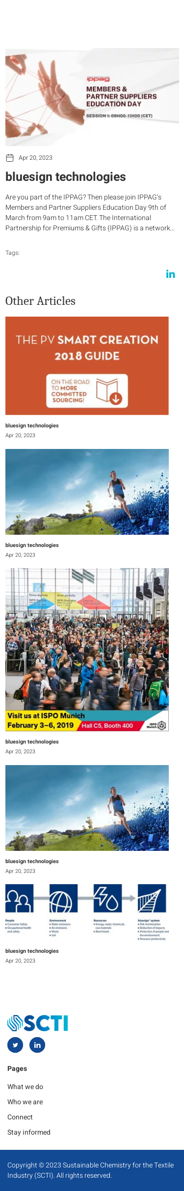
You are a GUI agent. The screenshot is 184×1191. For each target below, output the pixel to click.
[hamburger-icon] (163, 15)
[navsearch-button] (141, 16)
